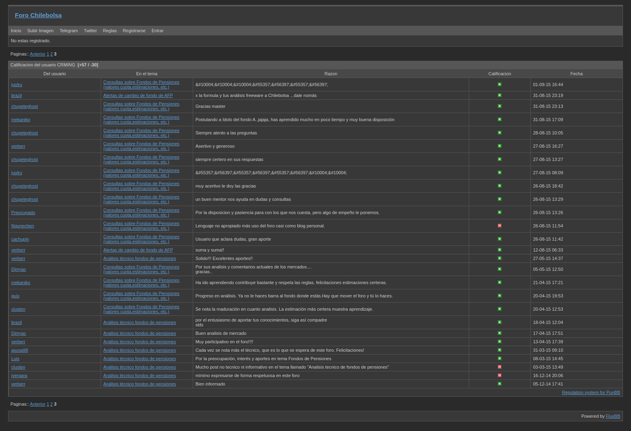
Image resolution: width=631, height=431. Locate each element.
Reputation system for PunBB (591, 392)
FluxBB (613, 416)
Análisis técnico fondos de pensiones (139, 258)
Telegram (69, 30)
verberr (18, 146)
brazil (16, 95)
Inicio (16, 30)
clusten (18, 309)
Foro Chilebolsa (38, 15)
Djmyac (18, 269)
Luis (15, 358)
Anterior (37, 54)
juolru (16, 84)
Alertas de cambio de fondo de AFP (138, 95)
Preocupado (23, 212)
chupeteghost (24, 106)
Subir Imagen (40, 30)
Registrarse (134, 30)
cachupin (20, 239)
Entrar (158, 30)
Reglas (110, 30)
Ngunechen (22, 225)
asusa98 (19, 350)
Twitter (91, 30)
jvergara (19, 375)
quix (15, 295)
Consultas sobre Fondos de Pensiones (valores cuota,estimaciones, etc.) (141, 84)
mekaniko (20, 119)
